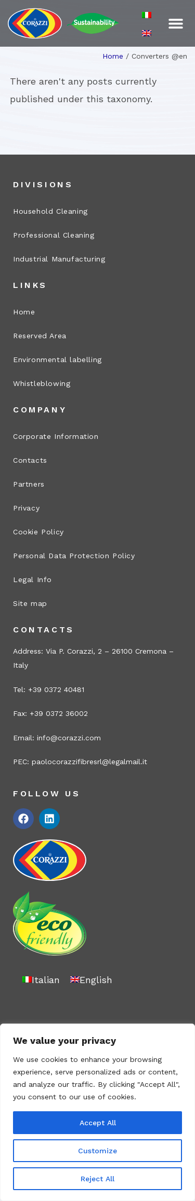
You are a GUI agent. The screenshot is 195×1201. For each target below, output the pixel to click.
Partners (29, 484)
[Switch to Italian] (147, 14)
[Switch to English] (147, 32)
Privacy (26, 508)
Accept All (98, 1123)
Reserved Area (40, 336)
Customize (97, 1151)
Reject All (97, 1179)
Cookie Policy (38, 532)
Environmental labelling (57, 359)
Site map (30, 603)
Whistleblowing (41, 383)
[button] (175, 23)
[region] (97, 1112)
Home (112, 56)
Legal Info (32, 579)
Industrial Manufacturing (59, 259)
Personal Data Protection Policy (74, 555)
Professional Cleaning (54, 235)
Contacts (30, 460)
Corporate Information (56, 436)
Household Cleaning (50, 211)
